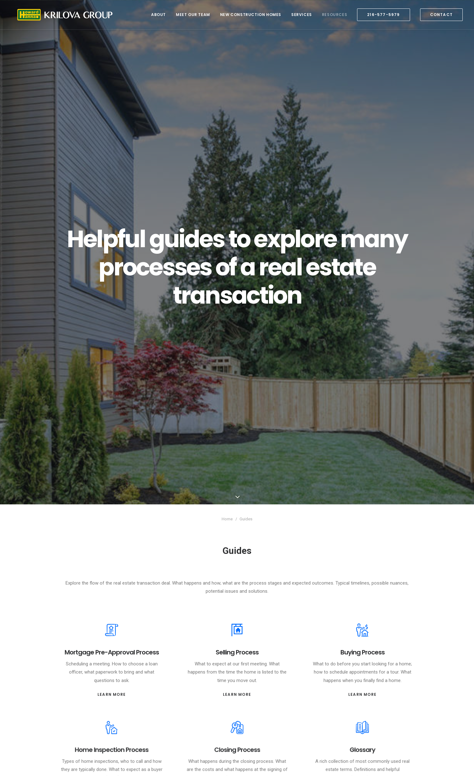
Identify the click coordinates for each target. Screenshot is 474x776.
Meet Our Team (193, 14)
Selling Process (237, 617)
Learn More (111, 657)
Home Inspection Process (112, 717)
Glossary (362, 717)
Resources (334, 14)
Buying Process (362, 617)
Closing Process (237, 717)
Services (301, 14)
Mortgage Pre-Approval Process (111, 617)
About (158, 14)
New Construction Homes (250, 14)
